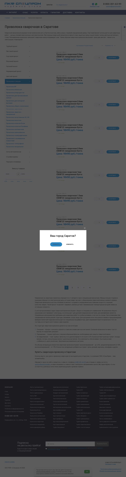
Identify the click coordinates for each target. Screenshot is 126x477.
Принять (56, 244)
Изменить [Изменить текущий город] (69, 244)
